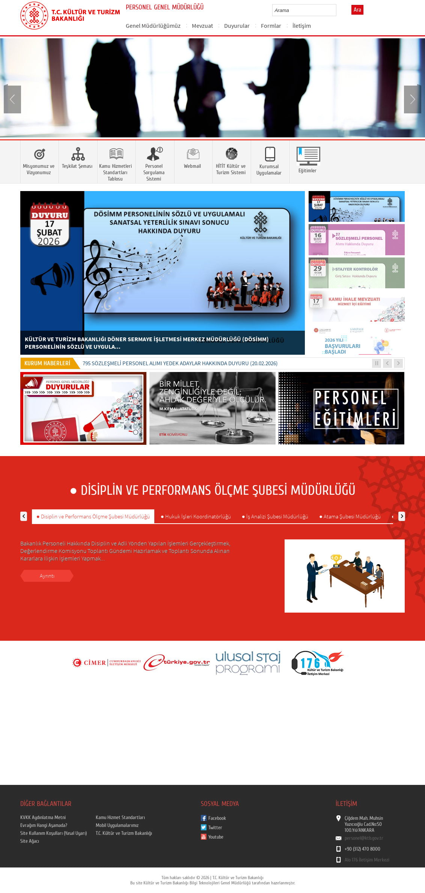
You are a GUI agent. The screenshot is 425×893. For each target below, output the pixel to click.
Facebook (217, 818)
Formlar (271, 25)
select (338, 10)
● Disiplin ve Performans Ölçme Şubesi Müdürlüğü (93, 516)
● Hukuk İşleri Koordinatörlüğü (196, 516)
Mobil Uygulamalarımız (117, 825)
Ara (357, 9)
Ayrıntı (47, 575)
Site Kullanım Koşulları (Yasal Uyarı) (53, 833)
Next (411, 99)
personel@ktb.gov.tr (364, 838)
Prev (13, 99)
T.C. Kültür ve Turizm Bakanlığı (124, 833)
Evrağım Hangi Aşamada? (43, 825)
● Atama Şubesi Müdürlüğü (350, 516)
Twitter (215, 828)
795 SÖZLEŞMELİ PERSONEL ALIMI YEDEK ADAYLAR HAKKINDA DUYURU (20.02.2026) (180, 363)
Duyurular (237, 25)
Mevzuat (202, 25)
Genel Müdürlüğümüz (153, 25)
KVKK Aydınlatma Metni (43, 818)
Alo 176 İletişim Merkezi (367, 860)
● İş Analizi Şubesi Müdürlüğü (275, 516)
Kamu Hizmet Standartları (120, 818)
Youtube (215, 837)
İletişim (301, 25)
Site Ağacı (29, 841)
